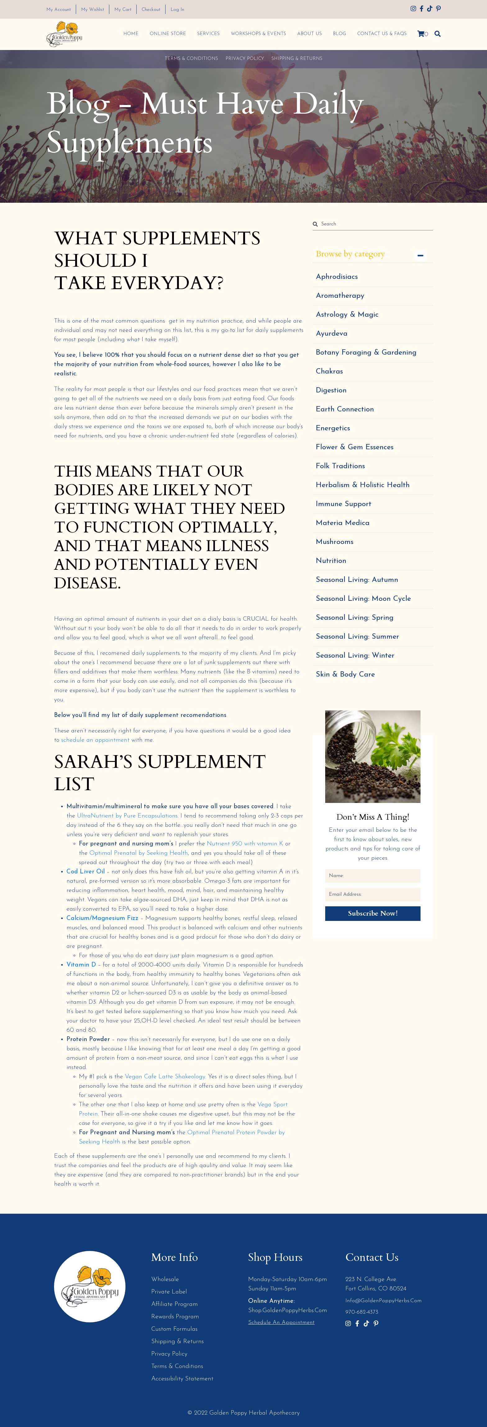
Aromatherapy (340, 296)
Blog (339, 34)
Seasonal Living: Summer (357, 637)
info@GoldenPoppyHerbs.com (383, 1301)
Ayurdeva (332, 333)
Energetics (333, 428)
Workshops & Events (258, 34)
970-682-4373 (361, 1312)
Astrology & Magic (347, 315)
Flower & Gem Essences (355, 447)
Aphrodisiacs (337, 277)
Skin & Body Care (345, 674)
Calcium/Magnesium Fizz (102, 918)
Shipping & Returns (296, 59)
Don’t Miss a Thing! (373, 817)
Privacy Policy (244, 59)
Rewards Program (175, 1317)
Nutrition (331, 561)
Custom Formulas (174, 1329)
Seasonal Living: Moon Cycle (363, 599)
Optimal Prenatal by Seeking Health (138, 853)
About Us (309, 34)
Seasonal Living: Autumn (357, 580)
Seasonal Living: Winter (355, 655)
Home (130, 34)
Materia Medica (343, 523)
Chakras (329, 371)
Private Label (169, 1292)
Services (208, 34)
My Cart (122, 9)
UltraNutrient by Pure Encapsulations (127, 816)
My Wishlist (92, 9)
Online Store (167, 34)
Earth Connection (345, 409)
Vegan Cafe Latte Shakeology (165, 1077)
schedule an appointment (95, 740)
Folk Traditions (340, 466)
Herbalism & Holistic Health (363, 485)
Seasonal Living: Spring (355, 618)
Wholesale (165, 1279)
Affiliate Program (174, 1304)
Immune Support (343, 504)
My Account (58, 9)
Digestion (331, 390)
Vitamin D (81, 965)
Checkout (151, 9)
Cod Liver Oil (85, 872)
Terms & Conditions (191, 59)
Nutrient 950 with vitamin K (245, 844)
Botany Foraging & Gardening (366, 352)
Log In (177, 9)
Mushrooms (334, 542)
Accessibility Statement (182, 1379)
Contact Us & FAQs (381, 34)
